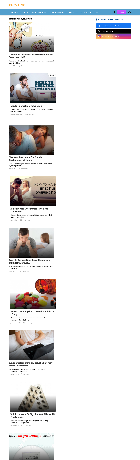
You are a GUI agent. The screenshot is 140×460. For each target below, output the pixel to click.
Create (121, 13)
